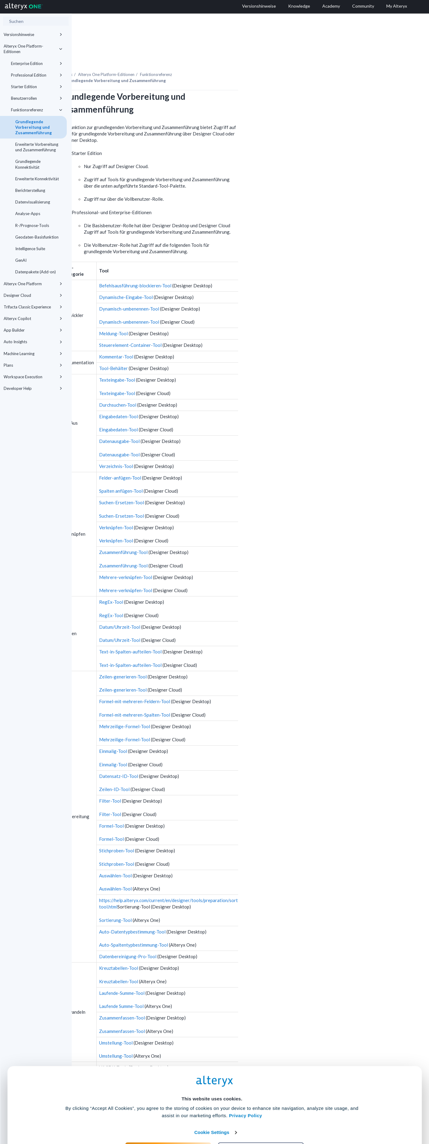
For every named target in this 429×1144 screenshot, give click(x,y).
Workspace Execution (33, 376)
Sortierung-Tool (187, 903)
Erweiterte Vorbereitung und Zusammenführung (36, 147)
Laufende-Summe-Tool (193, 976)
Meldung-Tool (185, 316)
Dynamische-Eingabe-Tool (197, 280)
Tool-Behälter (185, 351)
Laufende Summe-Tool (193, 989)
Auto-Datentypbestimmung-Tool (204, 915)
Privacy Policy (245, 1082)
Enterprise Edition (36, 63)
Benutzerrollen (36, 98)
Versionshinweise (33, 34)
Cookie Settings (211, 1099)
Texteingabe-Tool (189, 363)
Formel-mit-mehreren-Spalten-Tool (206, 698)
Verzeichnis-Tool (188, 449)
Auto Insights (33, 341)
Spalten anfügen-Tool (192, 474)
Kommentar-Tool (188, 340)
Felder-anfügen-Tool (192, 461)
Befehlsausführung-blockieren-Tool (207, 269)
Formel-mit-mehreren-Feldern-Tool (206, 684)
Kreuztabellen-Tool (190, 951)
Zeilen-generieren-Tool (194, 660)
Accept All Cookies (168, 1117)
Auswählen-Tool (187, 859)
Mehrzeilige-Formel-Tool (196, 709)
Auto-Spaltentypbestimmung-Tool (205, 928)
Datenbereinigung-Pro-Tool (199, 939)
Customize (261, 1117)
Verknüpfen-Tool (188, 510)
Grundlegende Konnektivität (28, 164)
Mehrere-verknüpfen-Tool (197, 560)
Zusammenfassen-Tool (193, 1001)
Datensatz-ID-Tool (190, 759)
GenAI (21, 260)
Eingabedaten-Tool (190, 399)
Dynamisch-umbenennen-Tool (201, 292)
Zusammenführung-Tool (195, 535)
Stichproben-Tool (188, 833)
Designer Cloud (33, 295)
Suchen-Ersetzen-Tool (193, 485)
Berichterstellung (30, 190)
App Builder (33, 330)
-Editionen (178, 57)
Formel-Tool (183, 809)
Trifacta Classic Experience (33, 306)
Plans (33, 365)
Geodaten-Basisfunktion (37, 237)
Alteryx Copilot (33, 318)
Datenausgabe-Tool (191, 424)
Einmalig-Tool (185, 734)
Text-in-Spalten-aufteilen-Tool (202, 635)
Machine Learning (33, 353)
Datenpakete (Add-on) (35, 271)
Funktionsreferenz (36, 109)
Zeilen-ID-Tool (186, 772)
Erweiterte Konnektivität (37, 178)
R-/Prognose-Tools (32, 225)
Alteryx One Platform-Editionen (33, 49)
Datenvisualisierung (32, 202)
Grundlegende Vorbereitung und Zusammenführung (33, 127)
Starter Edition (36, 86)
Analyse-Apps (27, 213)
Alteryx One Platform (33, 283)
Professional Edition (36, 75)
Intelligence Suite (30, 248)
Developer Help (33, 388)
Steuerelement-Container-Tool (202, 328)
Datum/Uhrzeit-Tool (191, 610)
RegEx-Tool (183, 585)
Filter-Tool (182, 784)
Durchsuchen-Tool (189, 388)
